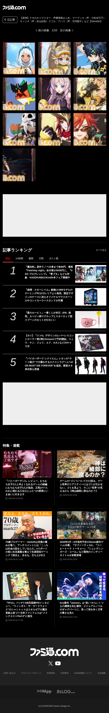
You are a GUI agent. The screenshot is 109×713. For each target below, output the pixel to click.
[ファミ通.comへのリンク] (14, 7)
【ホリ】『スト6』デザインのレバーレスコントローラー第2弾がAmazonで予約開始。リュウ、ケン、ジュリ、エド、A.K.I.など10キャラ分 (49, 341)
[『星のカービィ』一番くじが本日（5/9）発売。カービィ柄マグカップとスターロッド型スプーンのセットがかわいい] (90, 320)
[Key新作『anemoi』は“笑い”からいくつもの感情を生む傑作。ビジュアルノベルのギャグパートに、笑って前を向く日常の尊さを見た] (81, 586)
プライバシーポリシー (31, 673)
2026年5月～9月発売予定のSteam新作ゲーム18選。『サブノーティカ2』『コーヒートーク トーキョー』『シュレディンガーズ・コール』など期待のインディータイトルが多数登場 (81, 549)
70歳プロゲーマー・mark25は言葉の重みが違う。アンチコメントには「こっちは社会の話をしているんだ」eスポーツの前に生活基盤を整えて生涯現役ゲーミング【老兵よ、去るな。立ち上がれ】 (26, 549)
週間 (31, 258)
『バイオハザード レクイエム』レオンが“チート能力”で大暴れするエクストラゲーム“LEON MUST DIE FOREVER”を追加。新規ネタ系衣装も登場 (49, 364)
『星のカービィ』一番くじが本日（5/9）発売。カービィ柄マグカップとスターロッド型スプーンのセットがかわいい (48, 316)
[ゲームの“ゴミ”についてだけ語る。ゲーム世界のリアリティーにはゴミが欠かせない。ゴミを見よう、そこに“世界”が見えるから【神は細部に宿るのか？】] (81, 464)
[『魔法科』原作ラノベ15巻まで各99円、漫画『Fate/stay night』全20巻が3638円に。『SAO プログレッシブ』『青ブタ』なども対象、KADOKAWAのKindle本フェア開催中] (90, 274)
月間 (41, 258)
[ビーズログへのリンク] (66, 691)
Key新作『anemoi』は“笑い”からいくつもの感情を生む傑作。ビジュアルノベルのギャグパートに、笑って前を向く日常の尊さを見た (81, 607)
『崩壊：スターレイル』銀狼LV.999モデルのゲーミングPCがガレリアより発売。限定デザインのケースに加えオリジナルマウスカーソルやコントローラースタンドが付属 (49, 295)
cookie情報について (83, 673)
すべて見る (101, 250)
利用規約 (51, 673)
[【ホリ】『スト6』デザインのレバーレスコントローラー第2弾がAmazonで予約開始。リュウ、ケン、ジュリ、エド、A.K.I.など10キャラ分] (90, 342)
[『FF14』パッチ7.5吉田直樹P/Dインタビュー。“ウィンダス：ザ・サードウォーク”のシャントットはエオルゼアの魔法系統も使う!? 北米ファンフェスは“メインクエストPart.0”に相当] (27, 586)
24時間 (19, 258)
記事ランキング (17, 250)
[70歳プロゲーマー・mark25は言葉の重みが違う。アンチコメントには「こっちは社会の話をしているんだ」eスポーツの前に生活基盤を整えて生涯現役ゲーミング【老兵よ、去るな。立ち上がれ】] (27, 525)
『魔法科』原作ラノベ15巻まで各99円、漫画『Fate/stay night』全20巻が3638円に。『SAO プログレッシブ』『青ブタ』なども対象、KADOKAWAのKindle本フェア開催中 (49, 272)
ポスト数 (53, 258)
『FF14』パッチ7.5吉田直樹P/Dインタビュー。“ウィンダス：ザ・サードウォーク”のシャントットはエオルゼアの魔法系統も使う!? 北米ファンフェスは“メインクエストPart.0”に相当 (27, 609)
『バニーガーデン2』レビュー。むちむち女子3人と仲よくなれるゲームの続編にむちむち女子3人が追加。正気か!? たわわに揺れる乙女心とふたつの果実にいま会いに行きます (26, 488)
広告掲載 (101, 673)
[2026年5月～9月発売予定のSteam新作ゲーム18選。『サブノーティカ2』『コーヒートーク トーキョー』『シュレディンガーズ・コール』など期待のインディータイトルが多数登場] (81, 525)
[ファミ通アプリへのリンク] (44, 691)
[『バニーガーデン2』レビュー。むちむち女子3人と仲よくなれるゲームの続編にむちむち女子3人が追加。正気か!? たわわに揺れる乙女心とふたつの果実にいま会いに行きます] (27, 464)
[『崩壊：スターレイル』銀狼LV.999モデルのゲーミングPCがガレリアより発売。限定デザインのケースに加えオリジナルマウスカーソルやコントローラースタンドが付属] (90, 297)
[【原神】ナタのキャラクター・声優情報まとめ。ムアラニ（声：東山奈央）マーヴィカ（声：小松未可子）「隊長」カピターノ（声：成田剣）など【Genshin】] (19, 58)
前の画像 (43, 30)
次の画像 (65, 30)
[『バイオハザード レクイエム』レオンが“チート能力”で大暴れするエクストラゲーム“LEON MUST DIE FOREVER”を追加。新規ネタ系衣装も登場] (90, 365)
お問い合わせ (9, 673)
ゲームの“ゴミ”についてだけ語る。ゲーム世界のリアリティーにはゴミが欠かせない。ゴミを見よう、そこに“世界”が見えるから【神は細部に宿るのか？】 (81, 486)
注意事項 (64, 673)
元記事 (9, 20)
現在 (7, 258)
